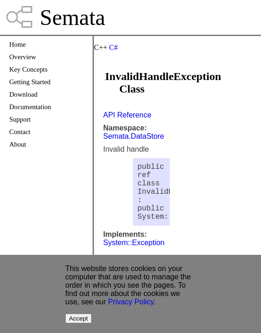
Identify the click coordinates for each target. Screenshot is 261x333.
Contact (20, 132)
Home (17, 44)
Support (20, 119)
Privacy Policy (131, 302)
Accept (78, 318)
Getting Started (29, 82)
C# (113, 47)
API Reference (127, 115)
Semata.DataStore (133, 136)
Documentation (30, 107)
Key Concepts (28, 69)
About (17, 144)
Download (23, 94)
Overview (22, 57)
